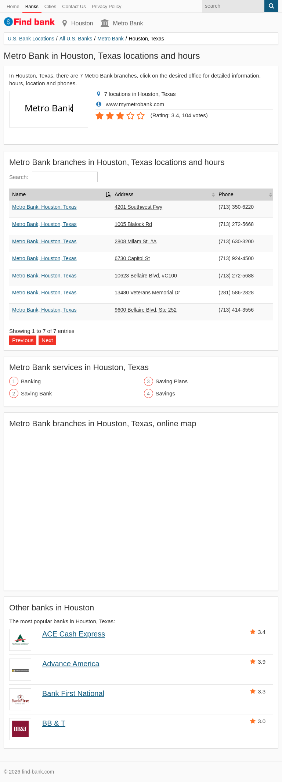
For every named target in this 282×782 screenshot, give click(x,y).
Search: (53, 177)
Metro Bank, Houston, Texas (44, 207)
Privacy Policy (107, 6)
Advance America (71, 664)
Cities (50, 6)
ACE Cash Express (73, 634)
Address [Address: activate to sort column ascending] (124, 194)
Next (47, 340)
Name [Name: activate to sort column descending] (19, 194)
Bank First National (73, 693)
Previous (22, 340)
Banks (32, 6)
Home (13, 6)
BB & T (53, 723)
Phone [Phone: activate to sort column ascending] (225, 194)
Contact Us (74, 6)
